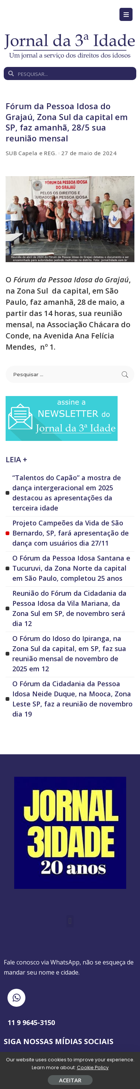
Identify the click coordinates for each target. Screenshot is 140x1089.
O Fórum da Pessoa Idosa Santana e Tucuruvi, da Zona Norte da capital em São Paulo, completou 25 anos (71, 568)
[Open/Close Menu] (126, 14)
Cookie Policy (93, 1067)
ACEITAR (70, 1080)
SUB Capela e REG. (31, 153)
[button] (70, 921)
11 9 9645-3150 (31, 1022)
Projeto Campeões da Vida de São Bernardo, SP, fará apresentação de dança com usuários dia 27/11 (70, 532)
